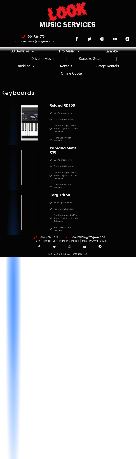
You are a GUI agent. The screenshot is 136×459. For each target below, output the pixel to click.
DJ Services (22, 51)
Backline (26, 66)
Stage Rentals (107, 66)
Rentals (66, 66)
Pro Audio (69, 51)
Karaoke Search (91, 58)
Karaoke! (111, 51)
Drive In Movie (43, 58)
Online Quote (71, 73)
